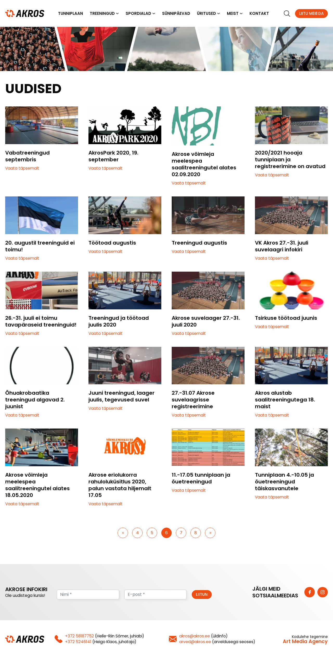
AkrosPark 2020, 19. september (113, 156)
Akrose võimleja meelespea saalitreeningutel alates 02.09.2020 (204, 164)
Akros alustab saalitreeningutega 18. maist (285, 399)
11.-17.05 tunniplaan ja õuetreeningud (201, 478)
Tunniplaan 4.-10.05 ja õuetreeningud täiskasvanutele (284, 481)
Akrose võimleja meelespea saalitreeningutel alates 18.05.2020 (37, 485)
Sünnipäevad (176, 13)
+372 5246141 (78, 642)
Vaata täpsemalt (22, 168)
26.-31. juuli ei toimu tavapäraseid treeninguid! (40, 322)
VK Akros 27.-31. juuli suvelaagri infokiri (281, 246)
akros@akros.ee (194, 636)
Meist (233, 13)
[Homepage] (24, 13)
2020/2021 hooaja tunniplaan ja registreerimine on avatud (290, 159)
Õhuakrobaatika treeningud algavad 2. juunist (35, 399)
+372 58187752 (79, 636)
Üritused (206, 13)
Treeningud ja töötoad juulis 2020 (118, 322)
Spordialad (138, 13)
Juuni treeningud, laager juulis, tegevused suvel (121, 396)
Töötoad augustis (112, 243)
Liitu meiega (311, 13)
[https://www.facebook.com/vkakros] (309, 592)
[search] (287, 13)
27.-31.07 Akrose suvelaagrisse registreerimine (193, 399)
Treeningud (102, 13)
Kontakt (259, 13)
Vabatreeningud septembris (27, 156)
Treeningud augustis (199, 243)
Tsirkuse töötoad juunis (286, 318)
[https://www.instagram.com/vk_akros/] (322, 592)
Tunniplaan (70, 13)
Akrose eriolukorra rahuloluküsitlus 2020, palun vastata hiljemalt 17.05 (119, 485)
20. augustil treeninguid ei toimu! (40, 246)
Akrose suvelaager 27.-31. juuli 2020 (206, 322)
